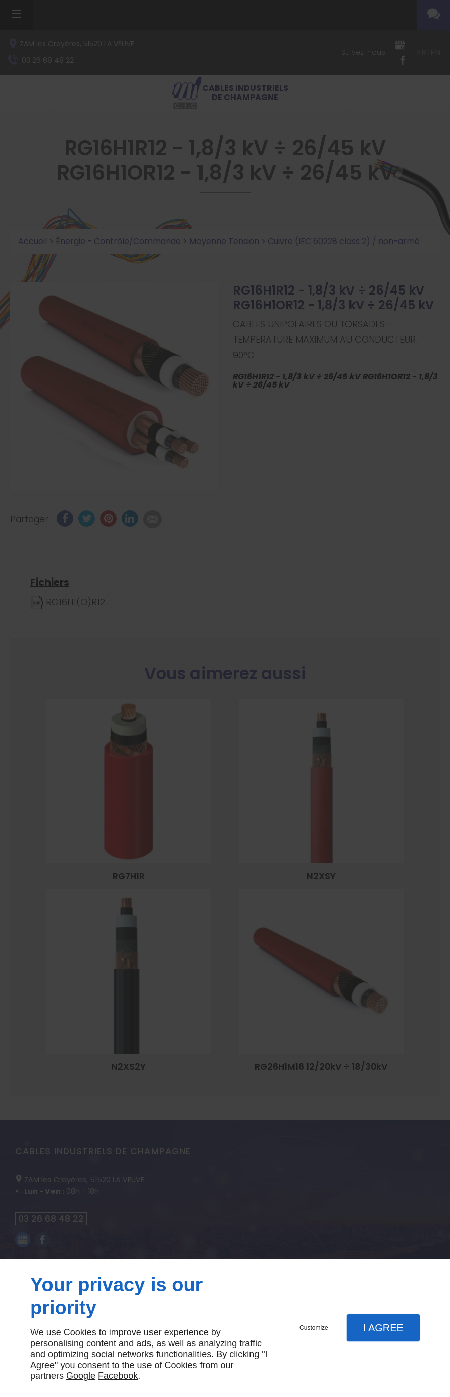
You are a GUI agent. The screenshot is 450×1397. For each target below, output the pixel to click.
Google (80, 1376)
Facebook (118, 1376)
